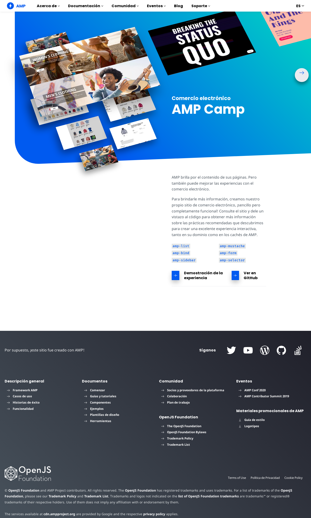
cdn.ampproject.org (58, 514)
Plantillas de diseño (101, 415)
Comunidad (125, 6)
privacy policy (151, 514)
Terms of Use (235, 478)
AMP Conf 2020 (252, 390)
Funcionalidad (20, 409)
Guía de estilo (252, 420)
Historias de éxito (23, 402)
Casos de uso (19, 396)
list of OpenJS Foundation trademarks (205, 496)
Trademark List (175, 444)
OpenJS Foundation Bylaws (183, 432)
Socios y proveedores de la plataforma (192, 390)
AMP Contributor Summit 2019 (264, 396)
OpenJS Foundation (23, 490)
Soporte (200, 6)
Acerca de (48, 6)
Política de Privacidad (264, 478)
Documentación (85, 6)
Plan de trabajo (175, 402)
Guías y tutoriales (100, 396)
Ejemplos (94, 409)
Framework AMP (22, 390)
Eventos (156, 6)
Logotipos (249, 426)
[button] (302, 75)
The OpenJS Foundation (181, 426)
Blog (178, 6)
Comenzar (94, 390)
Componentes (97, 402)
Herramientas (97, 421)
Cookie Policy (293, 478)
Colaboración (174, 396)
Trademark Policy (177, 438)
